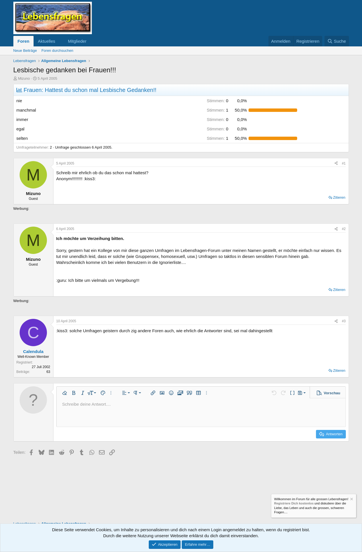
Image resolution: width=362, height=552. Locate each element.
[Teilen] (336, 163)
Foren (24, 41)
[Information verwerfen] (351, 499)
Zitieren (339, 197)
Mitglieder (77, 41)
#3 (344, 321)
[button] (60, 41)
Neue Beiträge (25, 50)
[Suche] (336, 41)
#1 (344, 163)
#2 (344, 229)
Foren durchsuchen (57, 50)
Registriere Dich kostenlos (294, 503)
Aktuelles (46, 41)
